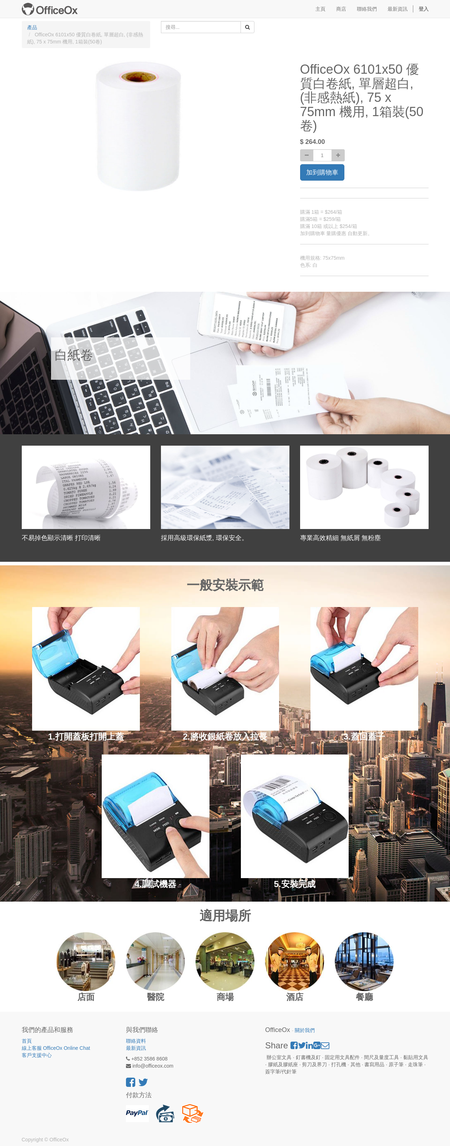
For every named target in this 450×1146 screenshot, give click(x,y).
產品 (32, 27)
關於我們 (305, 1030)
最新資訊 (136, 1048)
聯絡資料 (136, 1041)
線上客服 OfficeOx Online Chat (56, 1048)
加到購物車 (322, 172)
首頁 (27, 1041)
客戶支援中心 (37, 1055)
